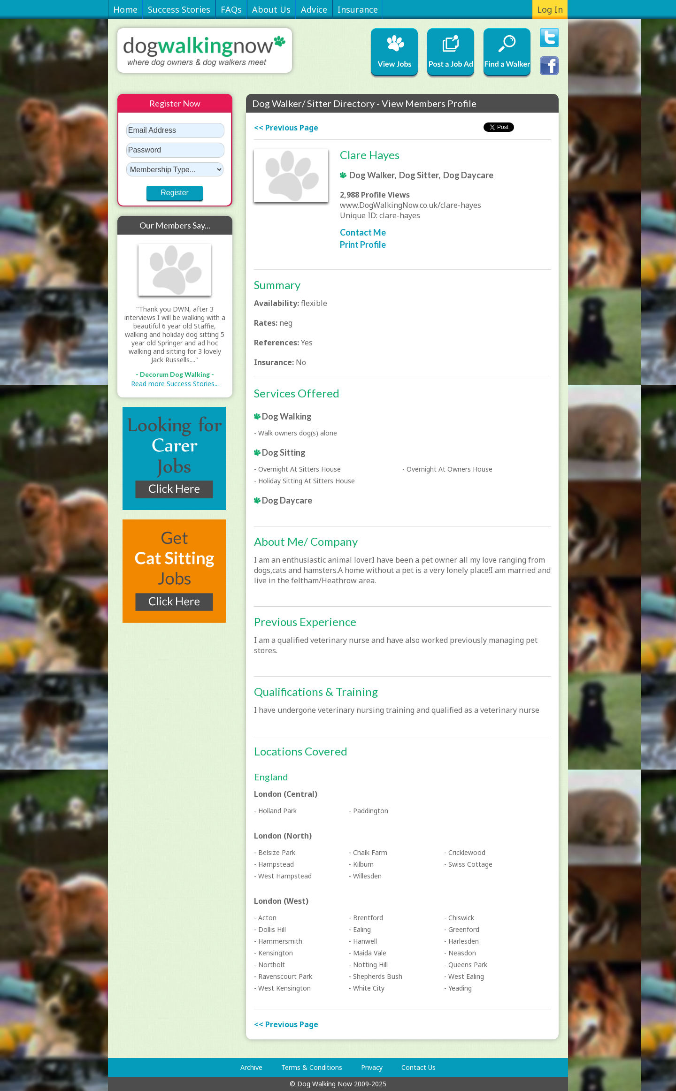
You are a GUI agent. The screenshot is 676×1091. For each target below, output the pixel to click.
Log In (550, 9)
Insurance (358, 9)
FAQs (231, 9)
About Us (271, 9)
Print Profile (363, 244)
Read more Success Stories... (175, 383)
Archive (251, 1067)
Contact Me (363, 232)
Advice (314, 9)
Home (125, 9)
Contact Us (418, 1067)
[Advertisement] (154, 777)
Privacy (372, 1067)
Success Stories (179, 9)
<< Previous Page (286, 127)
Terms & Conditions (311, 1067)
